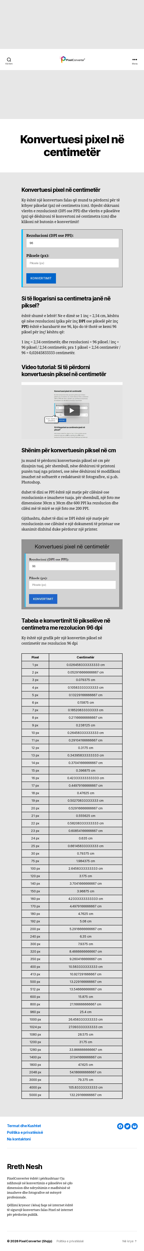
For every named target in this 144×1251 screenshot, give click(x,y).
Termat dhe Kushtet (26, 1125)
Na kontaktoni (20, 1138)
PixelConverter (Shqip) (36, 1241)
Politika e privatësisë (27, 1132)
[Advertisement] (72, 24)
